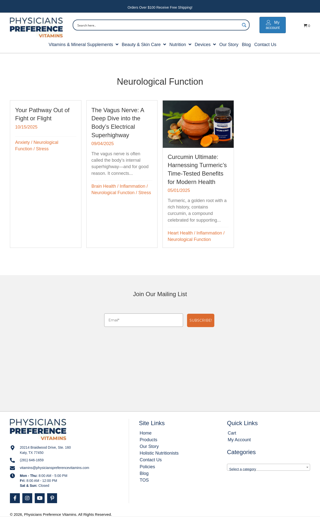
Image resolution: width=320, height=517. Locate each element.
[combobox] (268, 467)
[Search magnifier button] (244, 25)
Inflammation (132, 186)
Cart (232, 433)
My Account (239, 439)
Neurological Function (113, 192)
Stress (42, 148)
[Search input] (157, 25)
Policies (147, 466)
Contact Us (151, 459)
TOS (144, 480)
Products (148, 439)
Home (146, 433)
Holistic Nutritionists (159, 453)
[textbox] (268, 469)
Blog (144, 473)
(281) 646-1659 (32, 460)
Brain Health (104, 186)
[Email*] (143, 320)
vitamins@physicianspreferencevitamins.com (54, 468)
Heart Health (180, 233)
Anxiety (22, 142)
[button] (15, 498)
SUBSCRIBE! (201, 320)
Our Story (149, 446)
